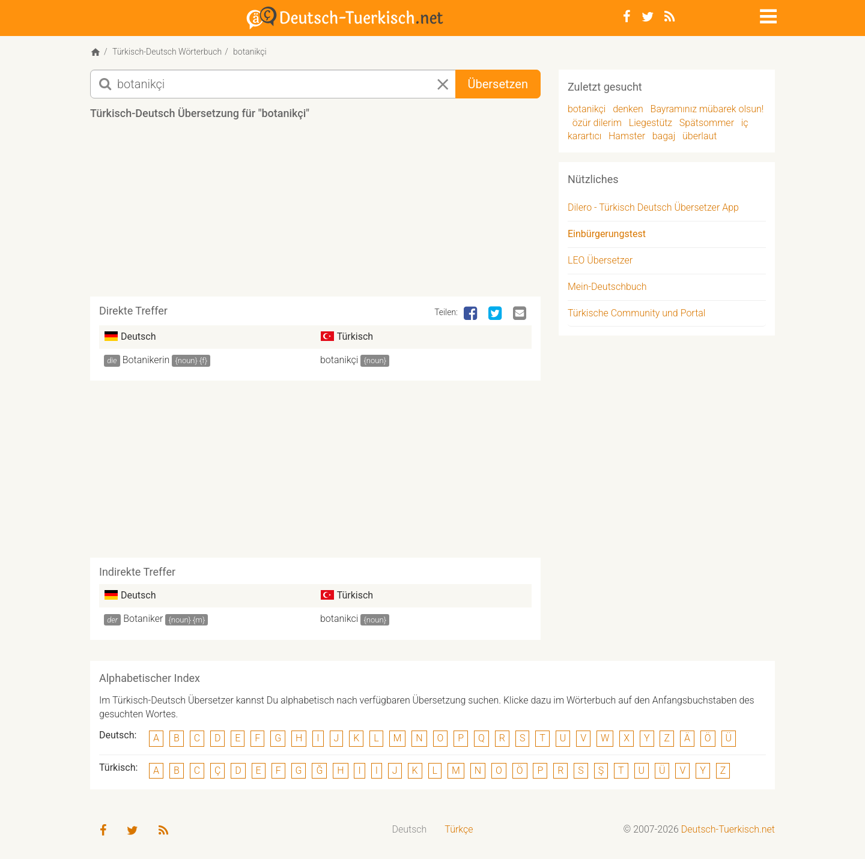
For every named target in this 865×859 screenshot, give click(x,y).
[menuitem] (409, 830)
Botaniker (143, 618)
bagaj (664, 136)
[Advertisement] (315, 212)
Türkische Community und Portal (636, 313)
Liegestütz (650, 122)
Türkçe (459, 829)
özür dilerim (597, 122)
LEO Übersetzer (600, 260)
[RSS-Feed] (669, 17)
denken (628, 109)
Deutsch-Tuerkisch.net (728, 829)
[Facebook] (627, 17)
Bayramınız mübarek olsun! (707, 109)
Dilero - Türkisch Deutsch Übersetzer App (653, 207)
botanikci (339, 618)
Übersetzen (498, 84)
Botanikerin (146, 360)
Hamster (627, 136)
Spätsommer (706, 122)
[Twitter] (647, 17)
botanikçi (339, 360)
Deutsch (409, 829)
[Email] (521, 314)
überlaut (699, 136)
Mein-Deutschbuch (607, 286)
